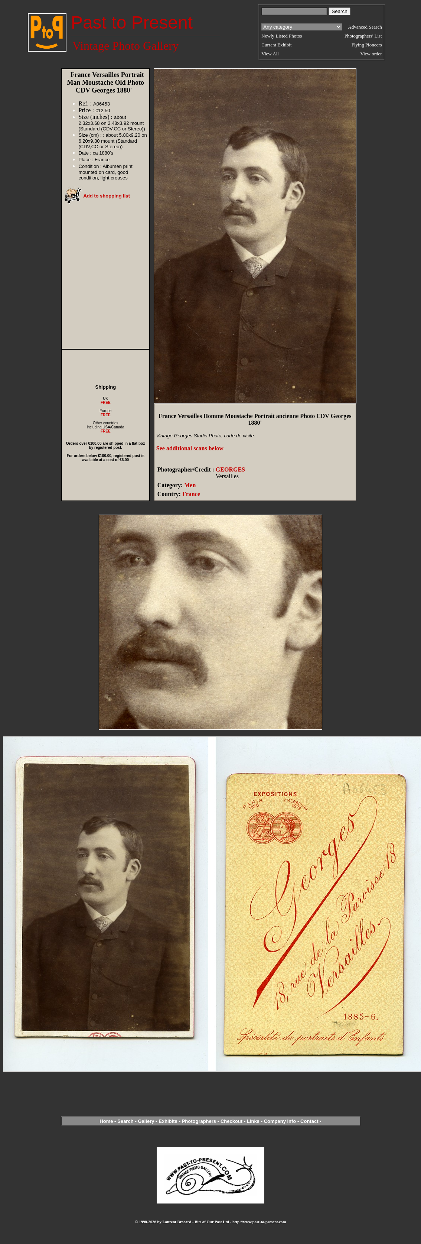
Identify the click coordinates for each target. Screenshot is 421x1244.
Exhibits (168, 1121)
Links (253, 1121)
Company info (280, 1121)
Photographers (199, 1121)
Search (125, 1121)
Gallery (146, 1121)
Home (106, 1121)
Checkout (231, 1121)
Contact (309, 1121)
